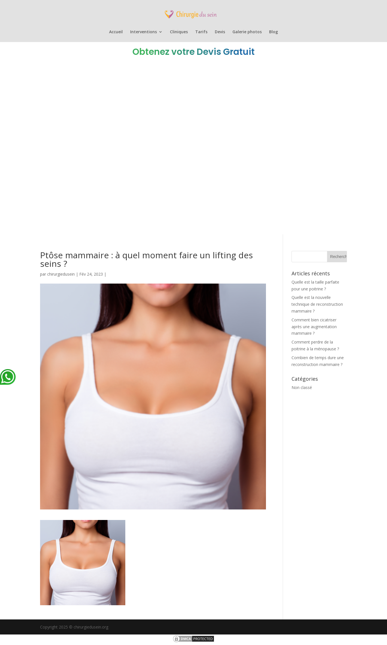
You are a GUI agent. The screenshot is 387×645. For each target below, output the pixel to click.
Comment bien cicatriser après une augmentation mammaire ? (314, 326)
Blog (273, 32)
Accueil (116, 32)
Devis (220, 32)
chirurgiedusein (61, 274)
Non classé (302, 387)
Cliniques (179, 32)
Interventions (143, 32)
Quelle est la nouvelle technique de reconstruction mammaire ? (317, 304)
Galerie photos (247, 32)
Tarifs (201, 32)
